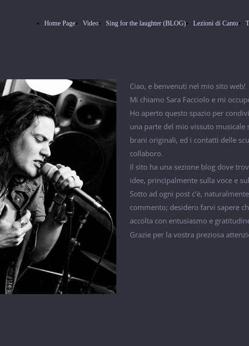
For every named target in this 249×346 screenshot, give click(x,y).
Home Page (59, 23)
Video (91, 23)
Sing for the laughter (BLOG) (146, 23)
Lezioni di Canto (215, 23)
